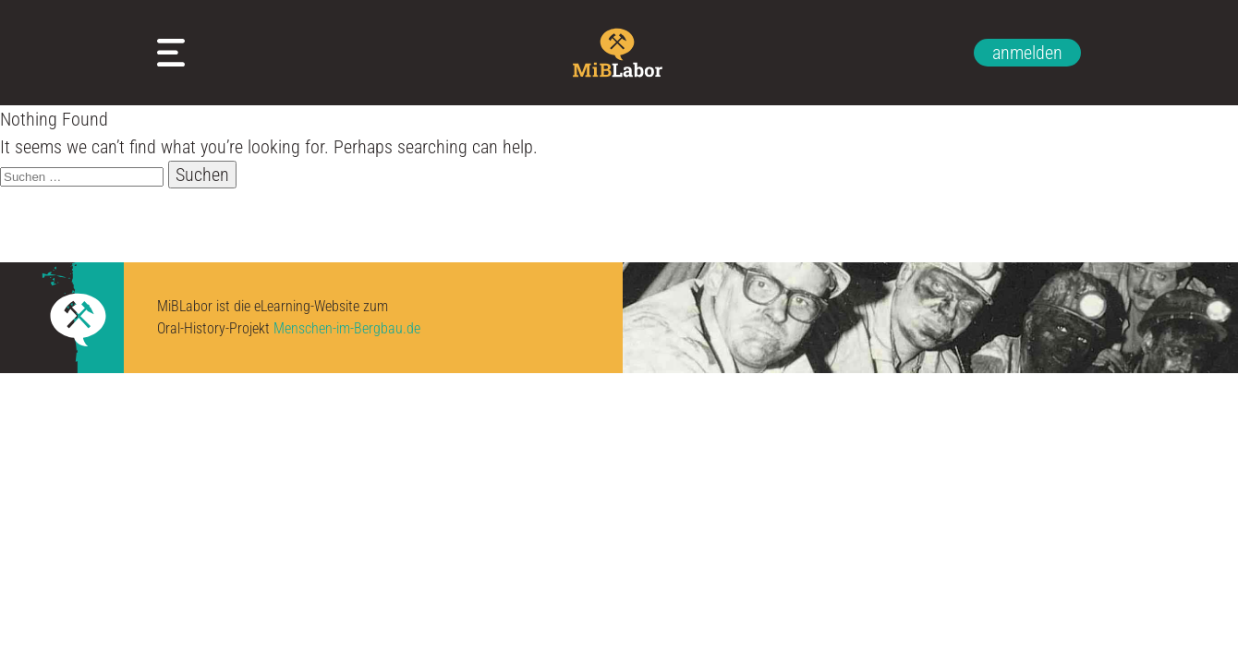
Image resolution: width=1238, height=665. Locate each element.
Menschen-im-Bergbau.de (346, 328)
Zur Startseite (619, 53)
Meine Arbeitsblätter (175, 52)
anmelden (1027, 53)
